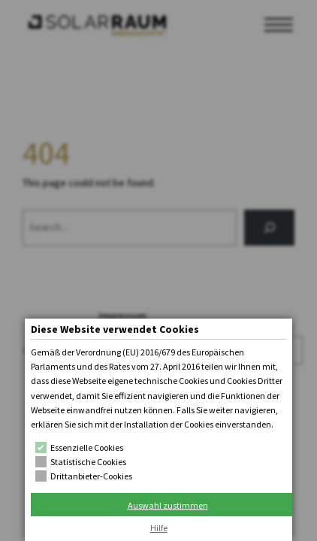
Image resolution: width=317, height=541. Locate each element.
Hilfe (159, 527)
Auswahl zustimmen (168, 505)
